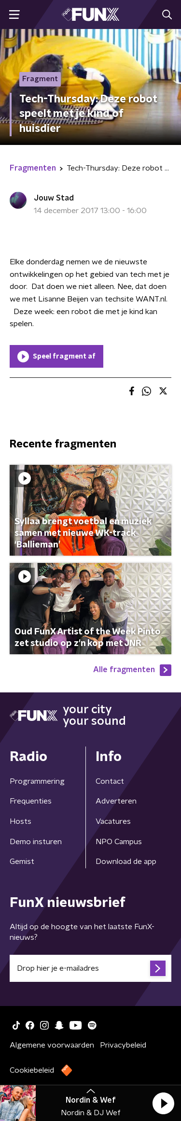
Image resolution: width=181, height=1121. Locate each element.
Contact (110, 781)
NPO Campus (119, 842)
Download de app (126, 861)
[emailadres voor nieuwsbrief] (90, 968)
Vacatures (113, 821)
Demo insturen (36, 842)
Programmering (37, 781)
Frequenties (31, 801)
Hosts (20, 821)
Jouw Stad (54, 198)
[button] (163, 1103)
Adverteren (116, 801)
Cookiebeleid (32, 1070)
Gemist (22, 861)
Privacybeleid (123, 1045)
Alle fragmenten (132, 670)
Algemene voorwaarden (52, 1045)
